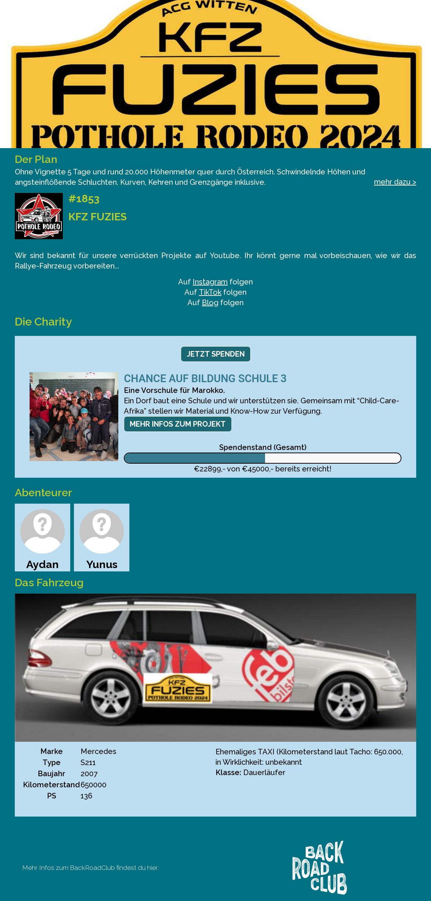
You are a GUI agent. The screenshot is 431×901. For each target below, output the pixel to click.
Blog (210, 302)
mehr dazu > (395, 181)
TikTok (210, 292)
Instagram (210, 281)
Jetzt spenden (216, 354)
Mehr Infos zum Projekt (178, 424)
